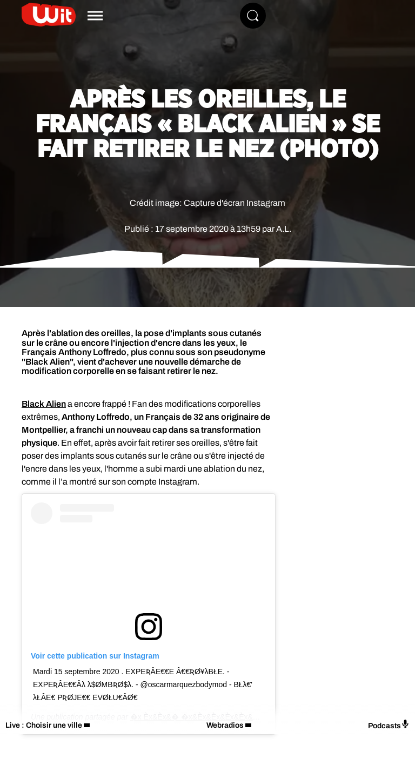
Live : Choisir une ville (43, 725)
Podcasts (389, 725)
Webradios (225, 725)
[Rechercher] (253, 16)
